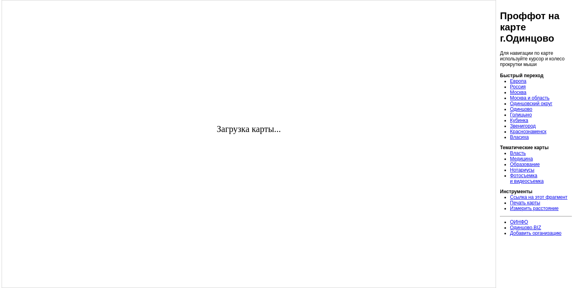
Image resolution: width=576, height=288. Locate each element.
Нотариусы (522, 170)
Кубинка (519, 120)
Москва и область (530, 98)
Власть (518, 153)
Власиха (519, 137)
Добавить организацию (536, 233)
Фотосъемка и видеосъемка (527, 178)
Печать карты (525, 203)
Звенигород (523, 126)
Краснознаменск (528, 131)
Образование (525, 164)
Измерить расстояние (534, 208)
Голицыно (521, 115)
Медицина (521, 159)
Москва (518, 92)
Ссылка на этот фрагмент (539, 197)
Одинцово (521, 109)
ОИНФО (519, 222)
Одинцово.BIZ (525, 227)
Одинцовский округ (531, 103)
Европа (518, 81)
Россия (518, 87)
